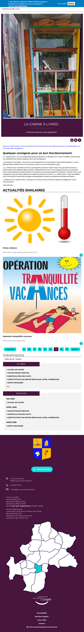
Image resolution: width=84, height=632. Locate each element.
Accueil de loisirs (15, 370)
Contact (42, 623)
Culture (19, 359)
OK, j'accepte (62, 3)
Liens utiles (41, 620)
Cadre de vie (9, 359)
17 (67, 349)
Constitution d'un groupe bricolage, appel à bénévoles (33, 379)
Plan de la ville (43, 469)
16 (61, 349)
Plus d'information (21, 6)
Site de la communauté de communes (41, 627)
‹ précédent (10, 349)
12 (39, 349)
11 (34, 349)
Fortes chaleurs (10, 248)
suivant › (75, 349)
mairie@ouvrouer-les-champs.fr (22, 490)
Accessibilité (42, 613)
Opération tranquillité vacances (17, 336)
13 (45, 349)
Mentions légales (41, 616)
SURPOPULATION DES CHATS (19, 376)
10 (29, 349)
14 (50, 349)
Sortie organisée (15, 383)
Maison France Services (18, 373)
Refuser (71, 3)
